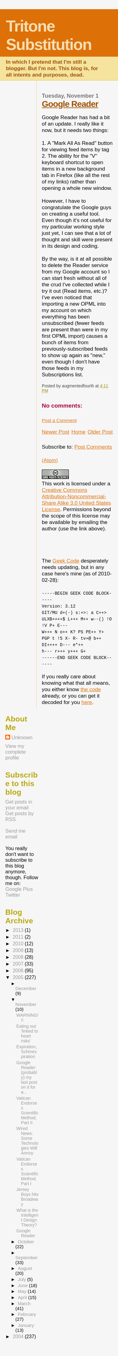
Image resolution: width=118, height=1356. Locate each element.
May (23, 1291)
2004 (19, 1336)
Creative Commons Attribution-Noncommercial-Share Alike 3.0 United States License (76, 499)
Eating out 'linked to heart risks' (27, 1033)
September (26, 1257)
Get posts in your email (18, 804)
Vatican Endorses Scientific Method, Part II (27, 1110)
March (24, 1303)
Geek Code (66, 561)
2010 (19, 943)
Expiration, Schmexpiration (26, 1051)
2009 (19, 950)
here (86, 702)
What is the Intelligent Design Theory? (27, 1217)
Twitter (12, 895)
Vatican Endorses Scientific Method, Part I (27, 1171)
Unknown (21, 737)
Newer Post (55, 432)
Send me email (15, 833)
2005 (19, 977)
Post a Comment (59, 420)
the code (91, 689)
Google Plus (19, 889)
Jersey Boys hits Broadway (27, 1197)
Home (78, 432)
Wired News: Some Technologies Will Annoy (27, 1140)
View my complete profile (15, 751)
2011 (19, 937)
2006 (19, 970)
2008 (19, 957)
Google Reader (70, 104)
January (26, 1325)
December (25, 988)
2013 (19, 930)
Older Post (100, 432)
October (26, 1241)
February (27, 1314)
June (23, 1285)
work (59, 483)
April (23, 1297)
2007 (19, 963)
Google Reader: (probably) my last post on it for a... (26, 1077)
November (25, 1004)
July (22, 1279)
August (25, 1268)
